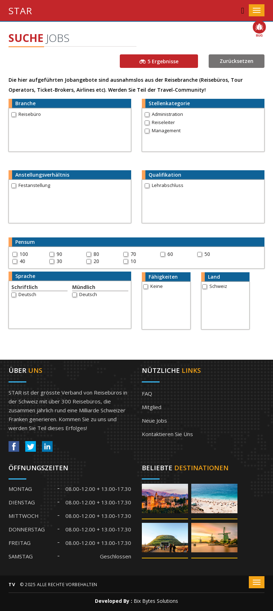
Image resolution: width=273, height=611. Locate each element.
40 (22, 261)
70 (133, 254)
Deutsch (27, 294)
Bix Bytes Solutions (156, 600)
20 (96, 261)
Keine (156, 286)
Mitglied (151, 407)
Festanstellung (34, 185)
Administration (167, 114)
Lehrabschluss (167, 185)
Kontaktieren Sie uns (167, 434)
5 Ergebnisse (158, 61)
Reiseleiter (163, 122)
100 (24, 254)
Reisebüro (29, 114)
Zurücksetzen (236, 61)
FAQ (147, 393)
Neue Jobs (154, 420)
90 (59, 254)
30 (59, 261)
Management (166, 130)
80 (96, 254)
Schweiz (218, 286)
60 (170, 254)
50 (207, 254)
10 (133, 261)
